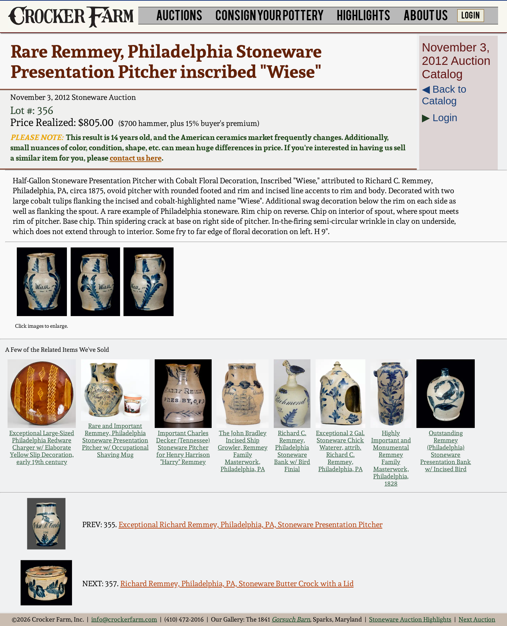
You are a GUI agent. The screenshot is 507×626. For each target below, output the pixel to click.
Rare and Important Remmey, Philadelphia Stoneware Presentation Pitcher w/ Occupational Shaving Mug (115, 440)
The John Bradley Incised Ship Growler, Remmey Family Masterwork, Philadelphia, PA (243, 451)
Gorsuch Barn (291, 619)
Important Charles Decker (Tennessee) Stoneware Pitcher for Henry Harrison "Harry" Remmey (183, 447)
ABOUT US (425, 14)
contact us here (136, 158)
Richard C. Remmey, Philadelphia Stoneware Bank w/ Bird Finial (292, 451)
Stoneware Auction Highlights (410, 619)
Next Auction (477, 619)
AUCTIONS (179, 14)
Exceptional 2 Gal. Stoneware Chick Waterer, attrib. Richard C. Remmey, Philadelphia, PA (340, 451)
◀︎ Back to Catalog (444, 94)
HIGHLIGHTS (363, 14)
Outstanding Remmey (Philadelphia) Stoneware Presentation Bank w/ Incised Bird (445, 451)
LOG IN (470, 15)
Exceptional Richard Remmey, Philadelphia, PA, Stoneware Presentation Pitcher (250, 524)
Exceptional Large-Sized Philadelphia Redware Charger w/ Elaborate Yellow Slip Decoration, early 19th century (41, 447)
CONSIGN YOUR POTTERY (269, 14)
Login (445, 117)
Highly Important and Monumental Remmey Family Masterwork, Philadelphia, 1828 (391, 458)
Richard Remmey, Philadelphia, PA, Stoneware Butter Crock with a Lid (237, 583)
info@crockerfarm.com (124, 619)
